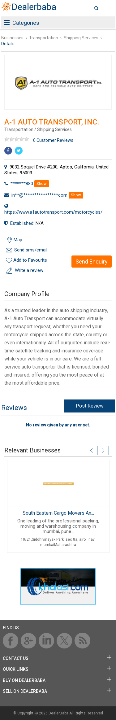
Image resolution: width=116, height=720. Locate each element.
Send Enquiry (91, 261)
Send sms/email (30, 250)
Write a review (29, 270)
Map (18, 239)
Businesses (12, 37)
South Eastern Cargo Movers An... (58, 513)
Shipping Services (81, 37)
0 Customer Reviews (53, 140)
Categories (21, 23)
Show (42, 183)
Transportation (43, 37)
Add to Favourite (30, 260)
